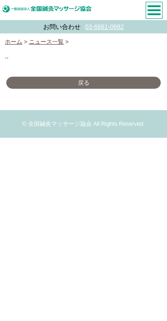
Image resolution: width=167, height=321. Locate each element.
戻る (84, 82)
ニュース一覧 (46, 41)
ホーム (13, 41)
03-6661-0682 (104, 26)
